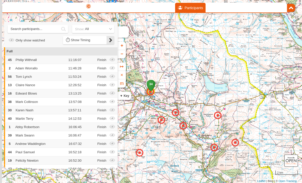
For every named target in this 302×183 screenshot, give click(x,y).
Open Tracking (287, 180)
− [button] (122, 54)
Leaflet (261, 180)
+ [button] (122, 46)
